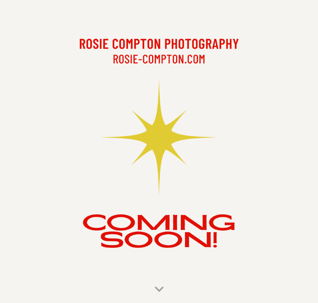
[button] (159, 290)
